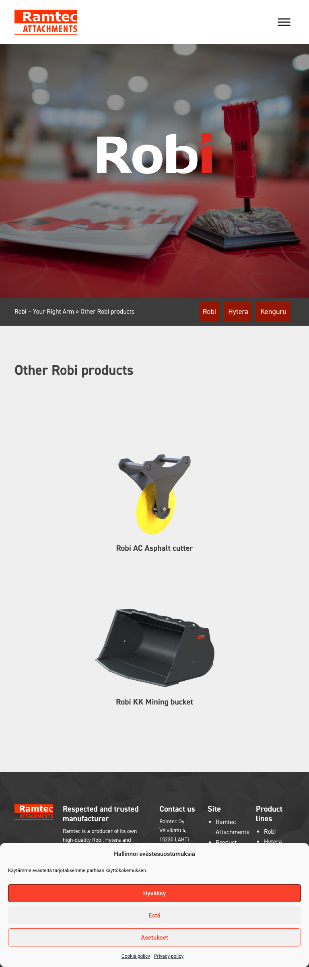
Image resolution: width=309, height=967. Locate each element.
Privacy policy (168, 956)
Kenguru (273, 311)
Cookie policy (136, 956)
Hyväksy (154, 893)
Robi (209, 311)
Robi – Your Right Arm (44, 312)
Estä (154, 915)
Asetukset (154, 937)
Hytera (238, 311)
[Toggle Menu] (284, 22)
